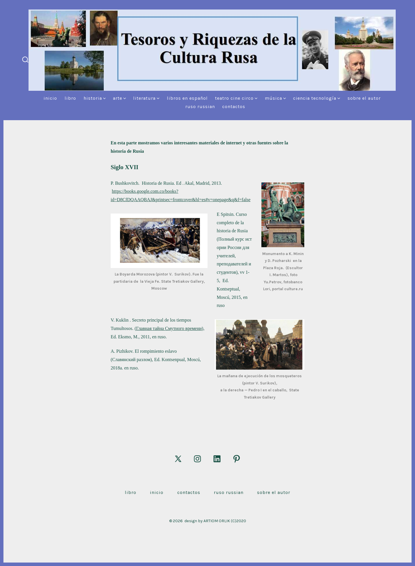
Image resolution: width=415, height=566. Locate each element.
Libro (70, 98)
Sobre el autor (364, 98)
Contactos (233, 106)
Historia (95, 98)
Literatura (146, 98)
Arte (119, 98)
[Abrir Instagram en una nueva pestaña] (197, 459)
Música (275, 98)
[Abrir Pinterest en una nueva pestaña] (236, 459)
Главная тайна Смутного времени (169, 328)
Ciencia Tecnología (316, 98)
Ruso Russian (200, 106)
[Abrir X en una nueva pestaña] (178, 459)
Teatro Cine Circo (236, 98)
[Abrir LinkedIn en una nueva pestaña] (217, 459)
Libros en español (187, 98)
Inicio (50, 98)
